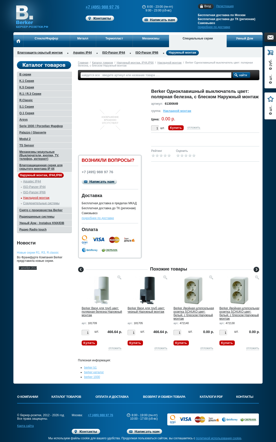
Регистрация (225, 6)
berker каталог (94, 372)
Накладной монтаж (169, 62)
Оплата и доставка (112, 397)
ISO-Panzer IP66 (147, 52)
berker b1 (90, 367)
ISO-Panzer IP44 (113, 52)
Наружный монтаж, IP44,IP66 (135, 62)
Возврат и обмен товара (164, 397)
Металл (82, 38)
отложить (193, 127)
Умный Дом (244, 38)
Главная (83, 62)
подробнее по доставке (214, 27)
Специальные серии (198, 38)
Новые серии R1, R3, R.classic (38, 252)
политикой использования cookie (218, 438)
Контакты (244, 397)
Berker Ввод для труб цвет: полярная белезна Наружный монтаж (102, 311)
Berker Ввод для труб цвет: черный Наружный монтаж (146, 309)
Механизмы (150, 38)
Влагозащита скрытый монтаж (40, 52)
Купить (176, 128)
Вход (207, 6)
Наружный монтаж (182, 52)
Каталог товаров (102, 62)
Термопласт (114, 38)
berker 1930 (92, 377)
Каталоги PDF (211, 397)
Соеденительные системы (41, 203)
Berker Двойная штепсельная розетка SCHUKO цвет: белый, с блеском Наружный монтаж (193, 313)
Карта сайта (25, 426)
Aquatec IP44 (82, 52)
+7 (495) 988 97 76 (98, 7)
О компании (27, 397)
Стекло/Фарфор (46, 38)
